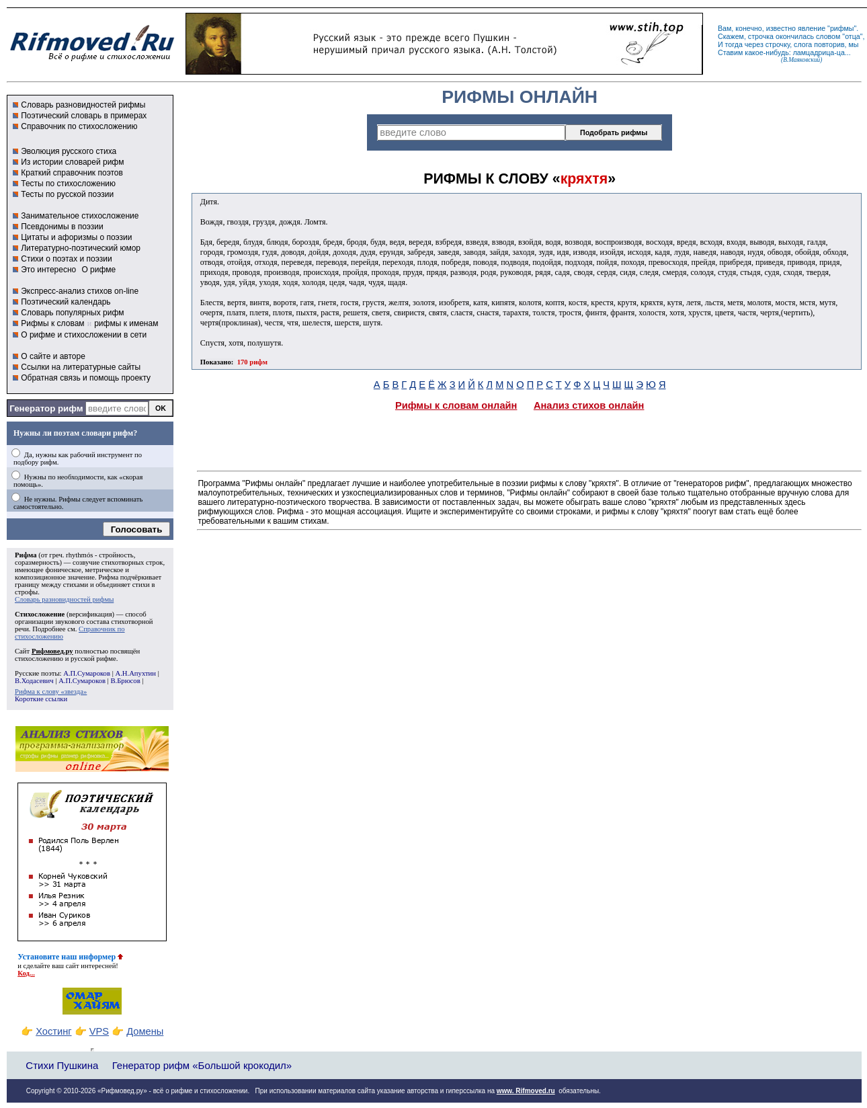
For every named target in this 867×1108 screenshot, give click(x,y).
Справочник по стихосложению (79, 126)
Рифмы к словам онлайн (456, 405)
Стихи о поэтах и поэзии (66, 259)
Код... (26, 973)
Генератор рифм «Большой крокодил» (202, 1065)
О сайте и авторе (53, 356)
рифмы (842, 28)
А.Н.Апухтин (135, 673)
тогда (734, 44)
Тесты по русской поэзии (67, 194)
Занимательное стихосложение (79, 216)
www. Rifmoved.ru (526, 1091)
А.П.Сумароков (86, 673)
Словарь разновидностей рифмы (83, 105)
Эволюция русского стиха (68, 151)
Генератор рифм (46, 408)
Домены (144, 1031)
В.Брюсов (125, 680)
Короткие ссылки (41, 699)
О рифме (98, 269)
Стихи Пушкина (62, 1065)
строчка (761, 36)
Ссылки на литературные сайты (80, 367)
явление (811, 28)
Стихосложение (40, 614)
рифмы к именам (126, 323)
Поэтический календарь (65, 302)
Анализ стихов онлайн (589, 405)
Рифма (26, 555)
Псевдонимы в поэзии (62, 226)
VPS (99, 1031)
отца (852, 36)
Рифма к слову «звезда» (51, 691)
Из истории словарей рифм (72, 162)
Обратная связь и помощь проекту (86, 378)
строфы (26, 592)
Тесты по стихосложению (68, 183)
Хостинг (53, 1031)
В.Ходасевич (34, 680)
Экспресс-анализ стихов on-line (79, 291)
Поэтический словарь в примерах (84, 115)
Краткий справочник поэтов (72, 172)
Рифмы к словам (52, 323)
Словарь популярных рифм (72, 312)
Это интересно (48, 269)
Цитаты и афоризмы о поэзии (76, 237)
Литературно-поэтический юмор (80, 248)
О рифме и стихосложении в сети (84, 335)
